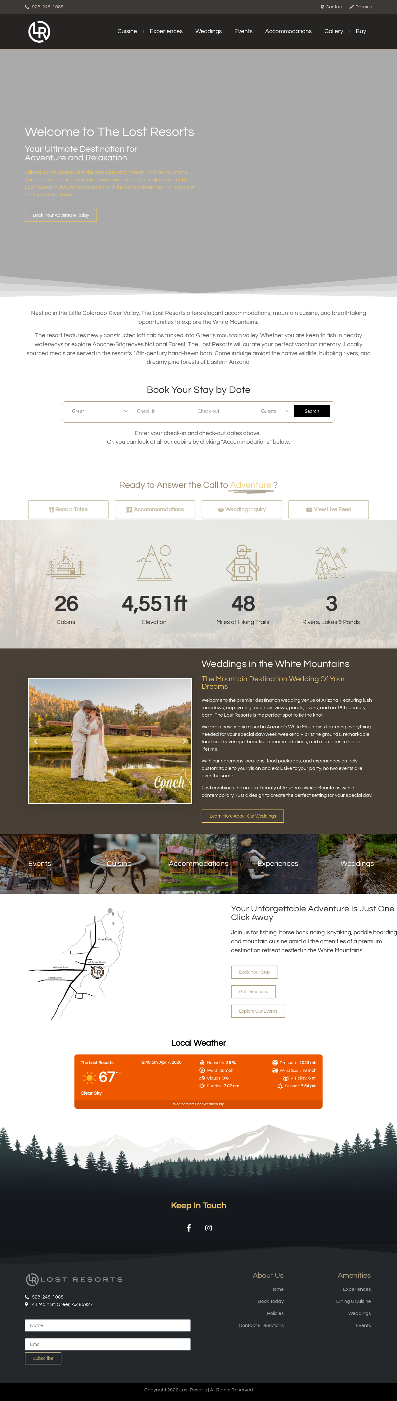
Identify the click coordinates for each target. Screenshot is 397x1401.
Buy (361, 31)
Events (243, 31)
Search (312, 411)
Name (32, 1316)
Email (31, 1335)
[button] (36, 741)
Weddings (208, 31)
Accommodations (288, 31)
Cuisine (127, 31)
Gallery (333, 31)
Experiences (166, 31)
